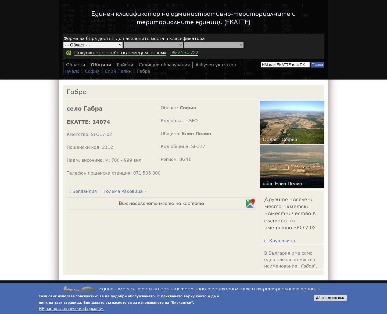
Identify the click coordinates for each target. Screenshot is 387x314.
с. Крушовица (279, 240)
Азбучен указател (215, 64)
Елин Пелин (118, 71)
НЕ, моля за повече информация (72, 309)
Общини (101, 64)
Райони (125, 64)
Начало (71, 71)
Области (75, 64)
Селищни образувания (164, 64)
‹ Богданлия (83, 191)
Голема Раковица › (124, 191)
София (92, 71)
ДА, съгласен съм (330, 298)
